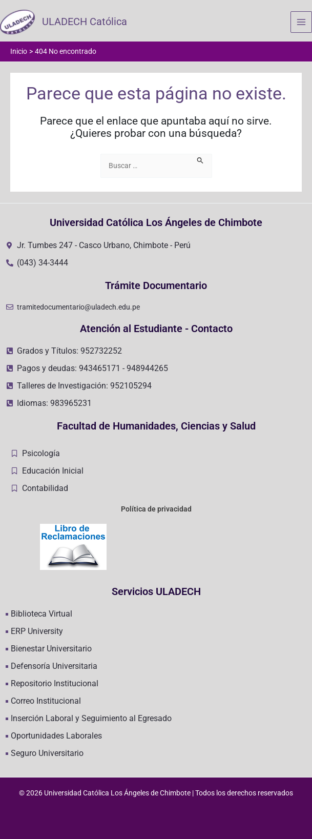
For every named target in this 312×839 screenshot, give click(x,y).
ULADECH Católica (85, 22)
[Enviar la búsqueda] (200, 160)
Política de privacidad (156, 509)
